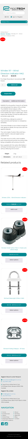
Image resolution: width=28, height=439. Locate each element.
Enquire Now (8, 93)
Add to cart (14, 85)
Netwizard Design (17, 436)
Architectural (6, 413)
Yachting (17, 413)
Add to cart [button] (14, 209)
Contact (17, 418)
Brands (3, 34)
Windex (8, 34)
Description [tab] (6, 101)
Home (4, 412)
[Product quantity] (3, 84)
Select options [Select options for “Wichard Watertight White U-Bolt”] (14, 310)
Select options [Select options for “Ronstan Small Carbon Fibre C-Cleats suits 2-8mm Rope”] (14, 259)
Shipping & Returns (7, 418)
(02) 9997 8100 (7, 395)
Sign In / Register (17, 17)
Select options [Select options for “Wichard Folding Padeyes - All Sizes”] (14, 360)
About (16, 412)
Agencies (17, 415)
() (6, 17)
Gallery (4, 415)
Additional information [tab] (18, 101)
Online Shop (4, 32)
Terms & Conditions (7, 420)
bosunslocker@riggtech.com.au (12, 379)
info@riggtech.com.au (9, 394)
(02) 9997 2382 (7, 381)
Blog (16, 417)
